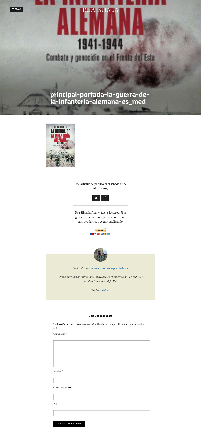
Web (55, 408)
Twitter (105, 290)
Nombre (58, 375)
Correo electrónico (63, 392)
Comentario (60, 334)
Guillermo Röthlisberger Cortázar (108, 268)
